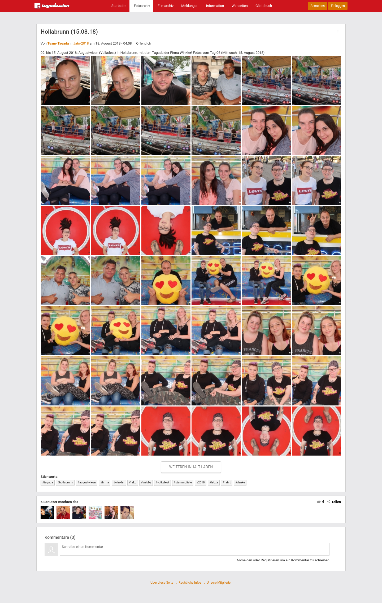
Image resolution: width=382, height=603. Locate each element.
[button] (338, 32)
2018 (201, 482)
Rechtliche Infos (190, 582)
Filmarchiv (166, 6)
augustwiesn (87, 482)
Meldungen (189, 6)
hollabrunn (66, 482)
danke (241, 482)
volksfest (163, 482)
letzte (214, 482)
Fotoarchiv (142, 6)
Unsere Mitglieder (219, 582)
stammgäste (183, 482)
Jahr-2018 (81, 43)
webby (147, 482)
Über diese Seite (161, 582)
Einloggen (338, 6)
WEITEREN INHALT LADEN (191, 467)
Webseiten (240, 6)
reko (133, 482)
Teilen (334, 502)
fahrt (227, 482)
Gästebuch (263, 6)
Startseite (118, 6)
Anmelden (317, 6)
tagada (48, 482)
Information (215, 6)
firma (105, 482)
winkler (119, 482)
